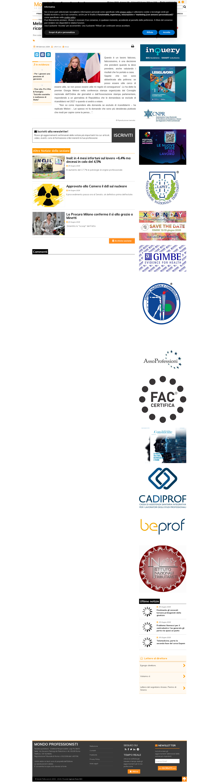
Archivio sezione (121, 240)
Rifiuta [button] (150, 32)
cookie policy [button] (69, 17)
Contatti (93, 750)
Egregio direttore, (148, 665)
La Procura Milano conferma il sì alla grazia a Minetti (99, 216)
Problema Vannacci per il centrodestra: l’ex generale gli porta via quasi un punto (170, 628)
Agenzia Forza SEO (75, 779)
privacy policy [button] (126, 12)
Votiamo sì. (145, 676)
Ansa (66, 47)
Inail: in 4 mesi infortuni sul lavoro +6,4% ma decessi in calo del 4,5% (98, 160)
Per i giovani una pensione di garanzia (41, 76)
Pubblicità (93, 755)
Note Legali (94, 763)
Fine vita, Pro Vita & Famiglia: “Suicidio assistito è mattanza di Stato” (42, 94)
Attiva (134, 771)
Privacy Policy (95, 759)
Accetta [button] (166, 32)
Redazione (94, 746)
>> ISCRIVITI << (167, 768)
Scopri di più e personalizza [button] (62, 32)
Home (34, 19)
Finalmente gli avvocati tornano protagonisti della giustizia (169, 613)
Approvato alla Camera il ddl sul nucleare (96, 186)
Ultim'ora (57, 47)
